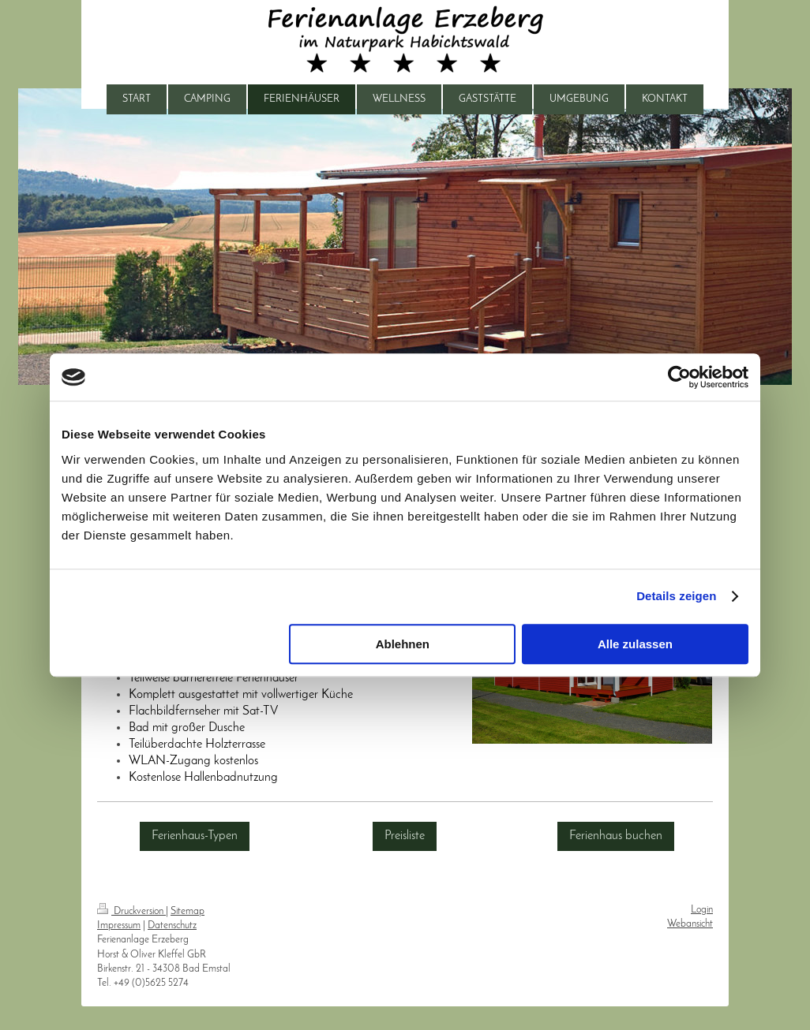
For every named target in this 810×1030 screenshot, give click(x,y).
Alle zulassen (635, 644)
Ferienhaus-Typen (195, 836)
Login (702, 910)
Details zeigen (676, 596)
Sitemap (187, 911)
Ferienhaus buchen (615, 836)
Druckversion (131, 911)
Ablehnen (402, 644)
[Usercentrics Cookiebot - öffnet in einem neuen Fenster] (679, 377)
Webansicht (690, 924)
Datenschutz (172, 925)
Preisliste (404, 836)
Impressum (119, 925)
